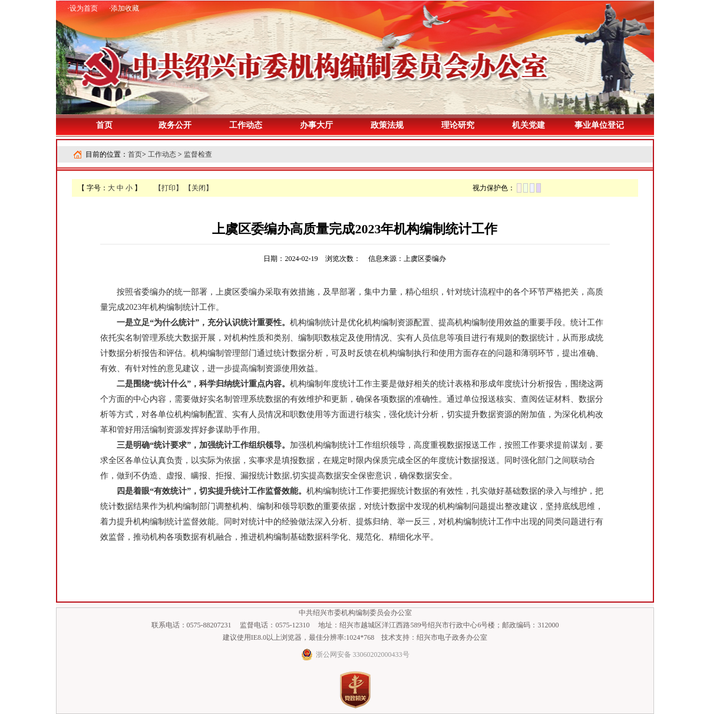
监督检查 (198, 154)
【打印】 (168, 188)
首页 (104, 125)
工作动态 (162, 154)
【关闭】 (198, 188)
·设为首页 (83, 8)
